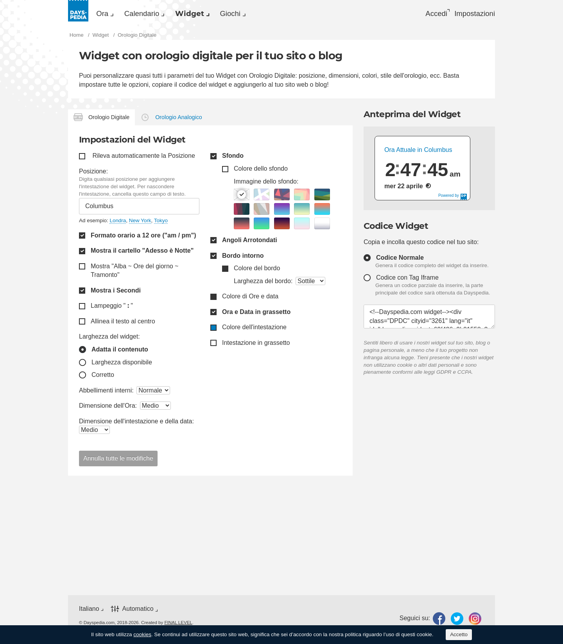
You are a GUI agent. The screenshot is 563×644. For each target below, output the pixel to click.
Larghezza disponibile (121, 364)
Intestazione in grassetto (256, 345)
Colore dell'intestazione (254, 329)
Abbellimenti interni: (106, 392)
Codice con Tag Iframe (407, 280)
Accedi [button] (429, 14)
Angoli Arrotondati (249, 242)
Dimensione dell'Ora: (108, 408)
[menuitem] (107, 14)
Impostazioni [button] (473, 14)
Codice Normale (400, 260)
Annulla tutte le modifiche (118, 460)
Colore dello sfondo (261, 171)
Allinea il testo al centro (123, 323)
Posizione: (93, 173)
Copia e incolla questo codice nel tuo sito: (421, 244)
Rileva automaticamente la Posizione (143, 158)
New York (140, 223)
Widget (212, 14)
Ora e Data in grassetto (256, 314)
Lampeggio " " (112, 308)
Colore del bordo (257, 270)
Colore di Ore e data (250, 299)
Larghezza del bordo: (263, 283)
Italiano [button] (89, 611)
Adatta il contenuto (119, 351)
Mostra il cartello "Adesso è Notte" (142, 253)
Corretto (102, 377)
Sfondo (233, 158)
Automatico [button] (138, 611)
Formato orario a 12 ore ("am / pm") (143, 237)
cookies (142, 634)
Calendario (155, 14)
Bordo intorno (243, 258)
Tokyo (161, 223)
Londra (117, 223)
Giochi (263, 14)
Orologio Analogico (178, 119)
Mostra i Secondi (116, 292)
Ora (106, 14)
